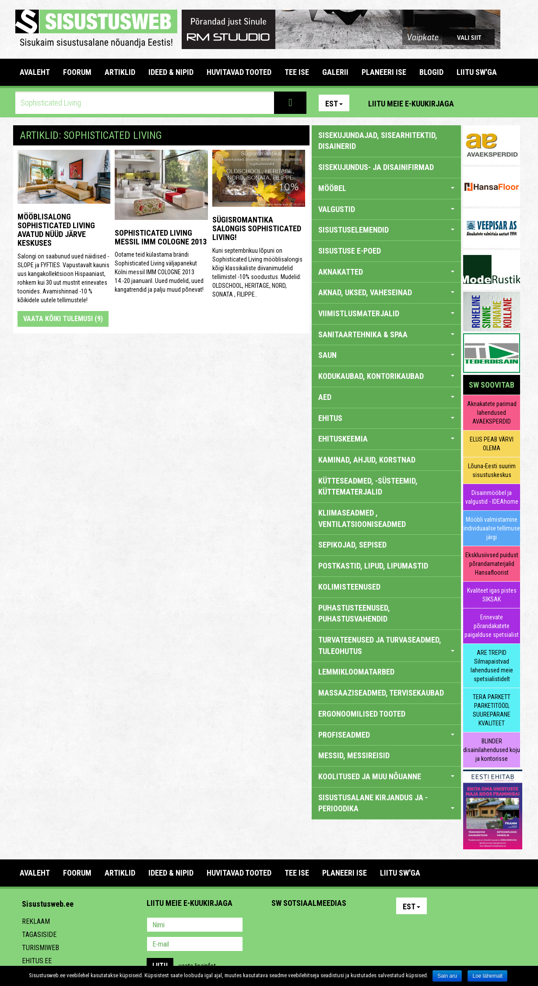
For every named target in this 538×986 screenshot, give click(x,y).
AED (386, 397)
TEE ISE (297, 72)
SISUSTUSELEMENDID (386, 229)
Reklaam (36, 921)
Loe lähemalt (487, 976)
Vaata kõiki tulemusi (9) (63, 319)
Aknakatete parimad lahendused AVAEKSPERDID (492, 412)
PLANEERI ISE (384, 72)
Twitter (336, 925)
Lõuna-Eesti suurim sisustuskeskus (492, 470)
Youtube (511, 103)
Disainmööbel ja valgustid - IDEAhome (491, 497)
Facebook (492, 103)
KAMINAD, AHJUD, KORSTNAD (366, 459)
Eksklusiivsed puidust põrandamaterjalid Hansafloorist (491, 563)
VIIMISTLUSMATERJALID (386, 313)
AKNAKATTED (386, 271)
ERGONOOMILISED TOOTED (361, 713)
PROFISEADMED (386, 734)
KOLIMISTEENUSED (349, 586)
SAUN (386, 355)
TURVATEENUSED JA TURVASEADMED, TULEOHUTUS (386, 645)
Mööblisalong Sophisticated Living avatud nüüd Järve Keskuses (56, 229)
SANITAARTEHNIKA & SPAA (386, 334)
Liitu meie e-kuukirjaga (411, 103)
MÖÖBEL (386, 188)
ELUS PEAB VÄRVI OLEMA (491, 444)
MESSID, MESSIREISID (354, 755)
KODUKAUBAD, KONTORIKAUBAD (386, 376)
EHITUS (386, 418)
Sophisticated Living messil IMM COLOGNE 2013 (161, 237)
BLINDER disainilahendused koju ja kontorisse (491, 750)
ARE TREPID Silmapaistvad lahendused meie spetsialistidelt (492, 665)
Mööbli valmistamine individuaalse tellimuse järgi (492, 528)
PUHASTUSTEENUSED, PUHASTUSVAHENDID (354, 613)
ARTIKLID (120, 72)
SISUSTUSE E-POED (349, 250)
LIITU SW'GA (477, 72)
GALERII (335, 72)
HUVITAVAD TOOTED (239, 72)
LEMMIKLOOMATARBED (356, 671)
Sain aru (447, 976)
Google (355, 925)
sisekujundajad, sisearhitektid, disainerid (377, 141)
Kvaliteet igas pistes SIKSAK (492, 595)
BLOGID (431, 72)
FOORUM (77, 72)
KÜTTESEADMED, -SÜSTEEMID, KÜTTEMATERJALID (368, 486)
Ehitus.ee (37, 961)
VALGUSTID (386, 209)
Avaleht (35, 72)
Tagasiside (39, 934)
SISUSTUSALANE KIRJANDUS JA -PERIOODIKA (386, 803)
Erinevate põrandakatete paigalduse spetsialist (491, 626)
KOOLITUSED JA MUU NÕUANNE (386, 776)
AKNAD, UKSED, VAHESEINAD (386, 292)
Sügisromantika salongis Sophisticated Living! (256, 228)
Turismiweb (40, 948)
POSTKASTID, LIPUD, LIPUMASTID (373, 565)
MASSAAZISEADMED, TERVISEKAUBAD (381, 692)
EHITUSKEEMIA (386, 438)
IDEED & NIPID (170, 72)
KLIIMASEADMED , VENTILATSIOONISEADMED (362, 518)
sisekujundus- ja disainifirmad (376, 167)
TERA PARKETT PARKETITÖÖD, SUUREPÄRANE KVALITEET (491, 710)
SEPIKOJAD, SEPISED (352, 544)
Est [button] (334, 103)
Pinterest (473, 103)
